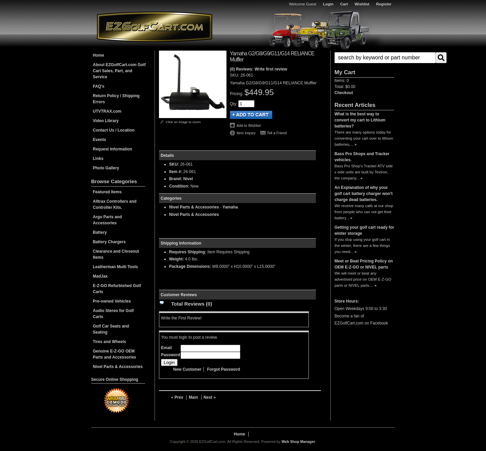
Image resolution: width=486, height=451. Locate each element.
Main (193, 397)
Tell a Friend (277, 133)
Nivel (188, 178)
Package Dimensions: (190, 266)
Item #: (176, 171)
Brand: (175, 178)
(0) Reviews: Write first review (258, 69)
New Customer (187, 369)
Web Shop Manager (298, 442)
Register (384, 4)
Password (170, 355)
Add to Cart (251, 115)
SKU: (235, 75)
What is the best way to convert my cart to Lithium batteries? (359, 120)
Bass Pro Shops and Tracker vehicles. (361, 156)
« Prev (177, 397)
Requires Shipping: (187, 252)
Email (166, 347)
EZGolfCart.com (154, 26)
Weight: (176, 259)
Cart (344, 4)
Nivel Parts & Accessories (194, 207)
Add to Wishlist (249, 125)
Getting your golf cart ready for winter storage (364, 230)
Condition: (179, 186)
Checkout (343, 92)
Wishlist (362, 4)
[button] (364, 57)
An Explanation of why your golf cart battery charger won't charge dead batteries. (363, 193)
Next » (210, 397)
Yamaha (230, 207)
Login (328, 4)
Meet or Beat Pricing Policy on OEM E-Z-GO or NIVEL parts (363, 264)
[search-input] (385, 57)
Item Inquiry (246, 133)
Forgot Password (223, 369)
